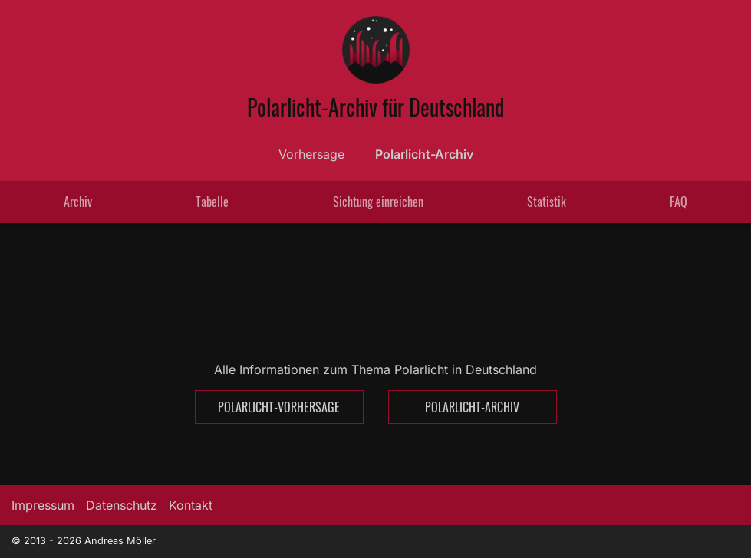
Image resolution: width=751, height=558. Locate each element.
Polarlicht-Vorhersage (279, 407)
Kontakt (190, 505)
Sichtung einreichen (378, 201)
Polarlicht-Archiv (424, 154)
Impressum (43, 505)
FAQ (678, 201)
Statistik (546, 201)
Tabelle (212, 201)
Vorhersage (311, 154)
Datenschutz (121, 505)
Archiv (78, 201)
